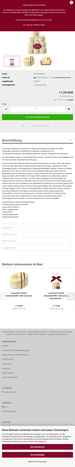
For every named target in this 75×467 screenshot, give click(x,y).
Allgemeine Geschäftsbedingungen (15, 355)
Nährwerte (9, 234)
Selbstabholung (9, 411)
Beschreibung (12, 140)
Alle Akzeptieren (37, 447)
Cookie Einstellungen (10, 377)
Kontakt (5, 346)
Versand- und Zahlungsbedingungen (15, 350)
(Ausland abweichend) (63, 78)
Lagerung (8, 248)
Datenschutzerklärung (37, 441)
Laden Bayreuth (8, 373)
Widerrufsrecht (7, 359)
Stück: (4, 104)
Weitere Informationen (37, 462)
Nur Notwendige (37, 455)
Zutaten (7, 227)
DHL (5, 407)
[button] (6, 109)
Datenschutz (7, 364)
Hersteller (9, 241)
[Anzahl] (37, 109)
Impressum (6, 368)
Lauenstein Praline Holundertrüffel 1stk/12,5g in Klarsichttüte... (56, 296)
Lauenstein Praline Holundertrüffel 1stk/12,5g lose (18, 294)
